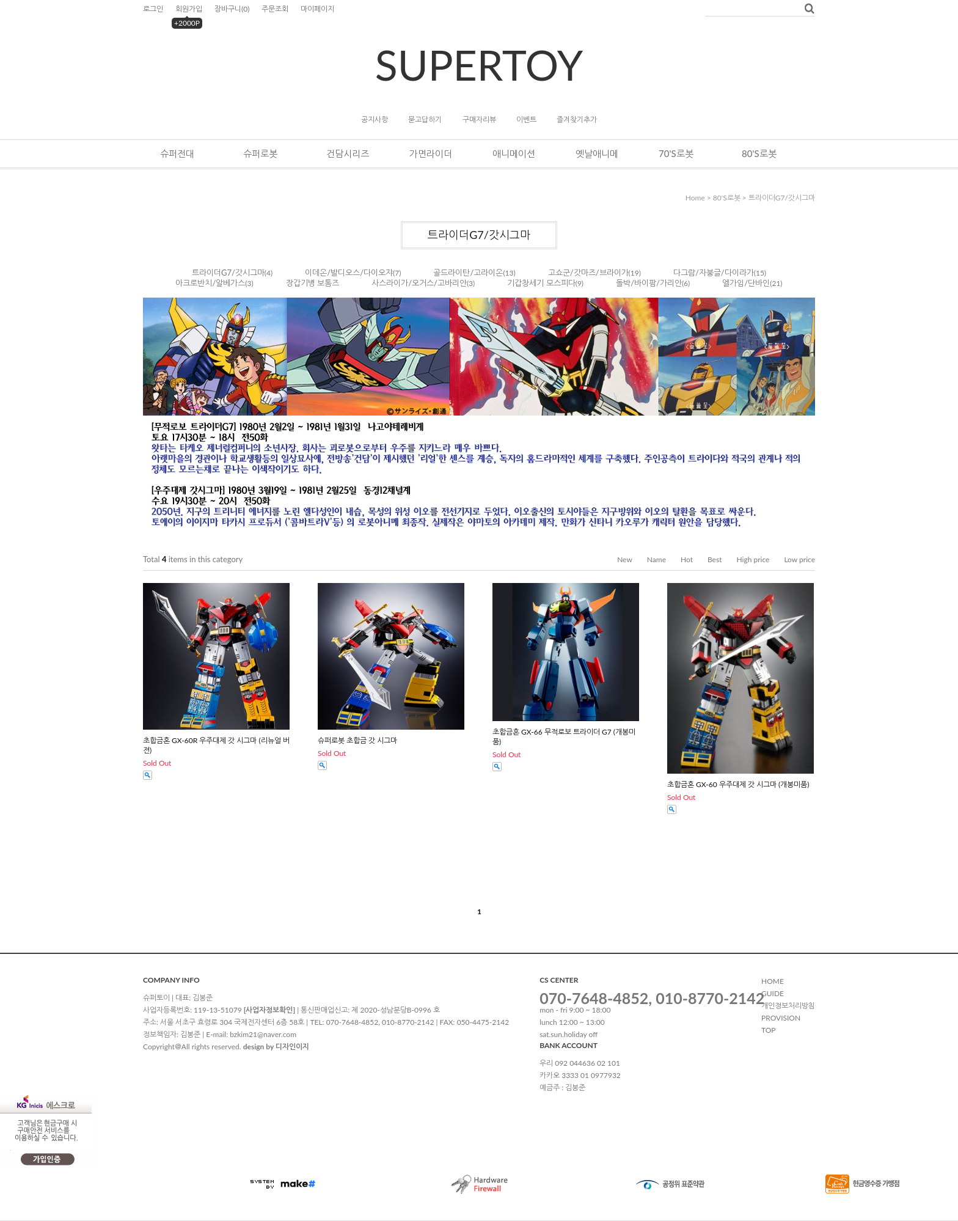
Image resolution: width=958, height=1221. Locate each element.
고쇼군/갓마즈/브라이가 (588, 272)
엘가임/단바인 (746, 283)
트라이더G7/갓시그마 (781, 197)
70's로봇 (676, 153)
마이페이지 (317, 8)
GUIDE (772, 993)
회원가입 (188, 8)
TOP (768, 1030)
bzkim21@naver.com (263, 1034)
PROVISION (780, 1017)
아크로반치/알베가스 (210, 283)
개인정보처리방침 (788, 1005)
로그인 (153, 8)
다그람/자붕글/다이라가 (713, 272)
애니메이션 (513, 153)
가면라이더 (430, 153)
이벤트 (526, 119)
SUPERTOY (479, 64)
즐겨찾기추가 (577, 119)
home (695, 197)
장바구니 (231, 8)
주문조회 (274, 8)
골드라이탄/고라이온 (468, 272)
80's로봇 (759, 153)
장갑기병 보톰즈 (312, 283)
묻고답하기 (425, 119)
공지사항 (374, 119)
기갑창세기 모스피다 (541, 283)
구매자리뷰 (479, 119)
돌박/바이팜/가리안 (649, 283)
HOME (772, 981)
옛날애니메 (597, 153)
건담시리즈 (347, 153)
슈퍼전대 (177, 153)
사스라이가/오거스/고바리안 (419, 283)
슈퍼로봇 (260, 153)
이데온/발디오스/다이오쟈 (349, 272)
